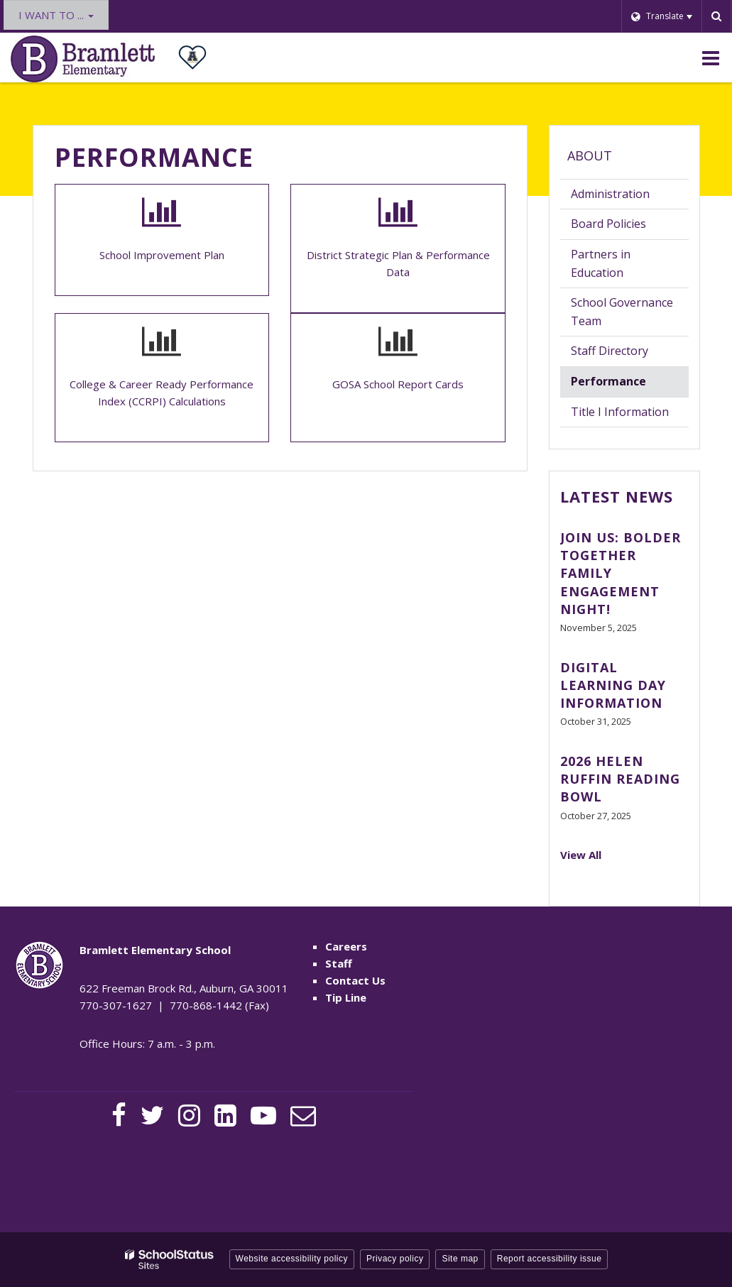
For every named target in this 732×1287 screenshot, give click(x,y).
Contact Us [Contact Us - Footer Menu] (355, 980)
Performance (608, 381)
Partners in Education (600, 263)
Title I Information (620, 412)
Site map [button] (460, 1259)
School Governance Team (622, 312)
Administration (610, 194)
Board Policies (630, 226)
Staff (338, 963)
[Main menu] (710, 57)
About (589, 155)
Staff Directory (609, 350)
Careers (346, 946)
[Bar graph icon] (162, 212)
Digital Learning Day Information (613, 685)
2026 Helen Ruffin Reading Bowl (620, 778)
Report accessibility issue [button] (549, 1259)
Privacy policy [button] (394, 1259)
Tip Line (345, 997)
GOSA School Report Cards (398, 384)
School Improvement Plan (161, 255)
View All (580, 855)
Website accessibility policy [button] (292, 1259)
